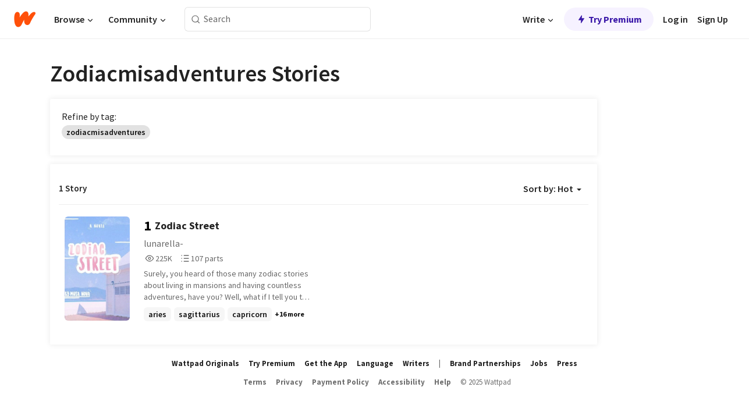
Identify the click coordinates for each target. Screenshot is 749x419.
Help (442, 382)
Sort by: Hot (552, 188)
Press (567, 363)
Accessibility (401, 382)
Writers (416, 363)
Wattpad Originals (205, 363)
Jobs (539, 363)
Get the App (325, 363)
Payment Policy (340, 382)
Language (375, 363)
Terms (255, 382)
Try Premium (609, 19)
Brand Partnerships (485, 363)
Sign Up (712, 19)
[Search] (195, 19)
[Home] (25, 19)
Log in (675, 19)
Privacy (289, 382)
